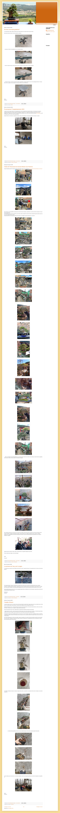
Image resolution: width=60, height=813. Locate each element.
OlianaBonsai (12, 5)
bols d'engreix (38, 113)
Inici (23, 806)
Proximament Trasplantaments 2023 (14, 109)
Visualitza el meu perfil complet (50, 31)
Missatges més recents (7, 806)
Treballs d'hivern (8, 602)
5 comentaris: (17, 596)
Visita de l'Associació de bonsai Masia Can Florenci (18, 166)
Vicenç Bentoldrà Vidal (50, 30)
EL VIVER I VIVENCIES (14, 162)
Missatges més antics (40, 806)
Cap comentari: (18, 103)
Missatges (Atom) (10, 808)
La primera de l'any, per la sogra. (13, 566)
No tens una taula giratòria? (12, 29)
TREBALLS (12, 804)
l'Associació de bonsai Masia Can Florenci (35, 168)
